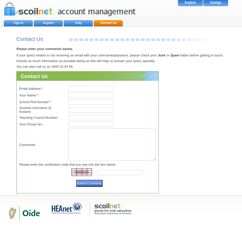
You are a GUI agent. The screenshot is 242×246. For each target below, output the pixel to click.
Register (48, 23)
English (190, 2)
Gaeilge (215, 2)
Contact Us (108, 23)
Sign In (18, 23)
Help (78, 23)
